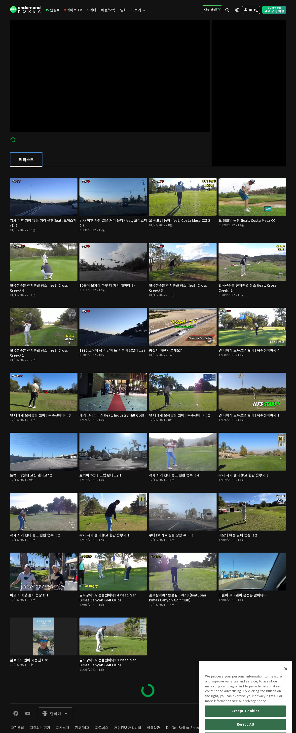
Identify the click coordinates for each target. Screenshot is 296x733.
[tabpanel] (148, 435)
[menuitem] (52, 9)
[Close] (285, 686)
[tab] (26, 160)
